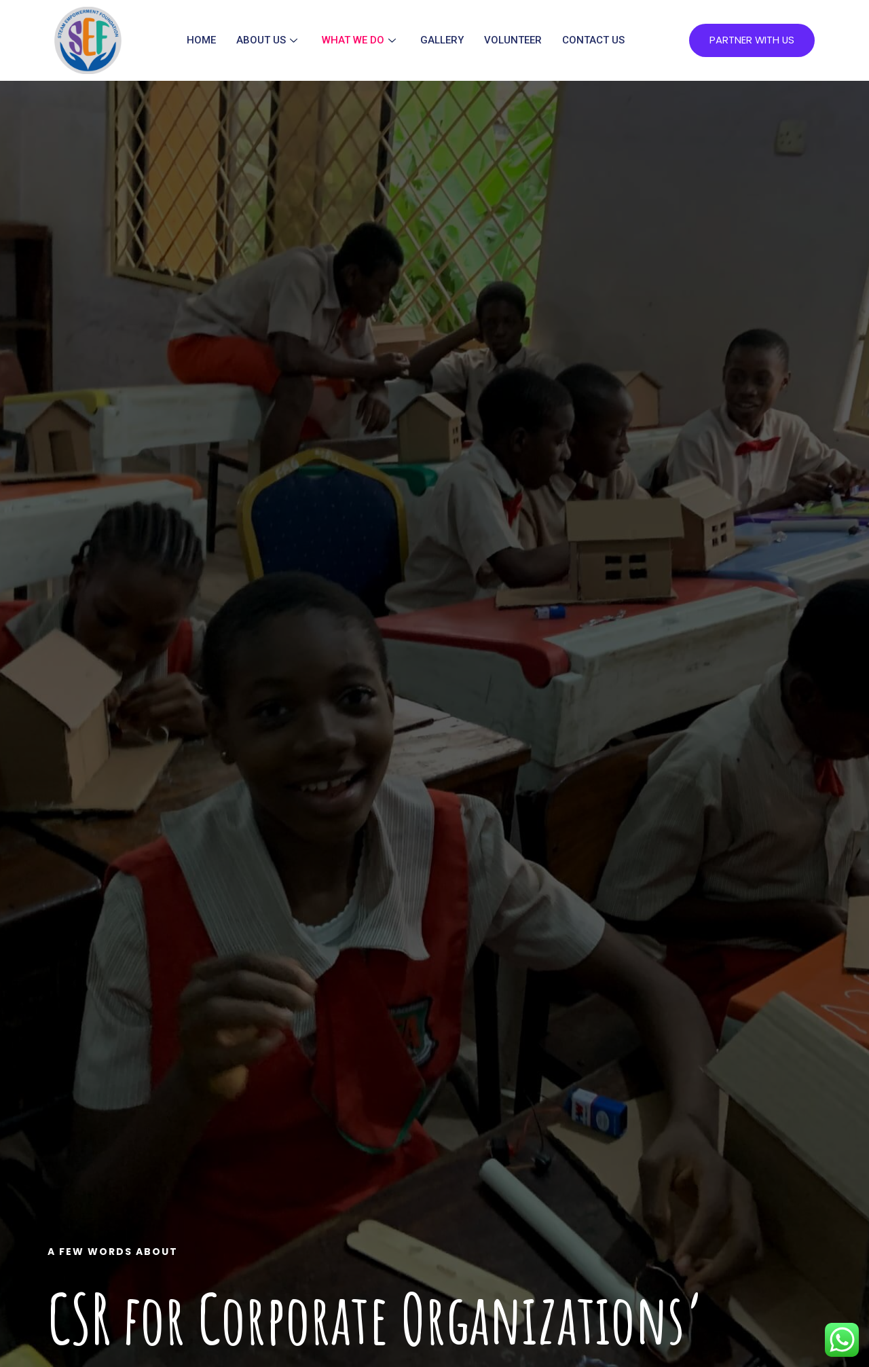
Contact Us (592, 41)
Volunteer (512, 41)
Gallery (441, 41)
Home (200, 41)
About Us (266, 41)
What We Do (358, 41)
